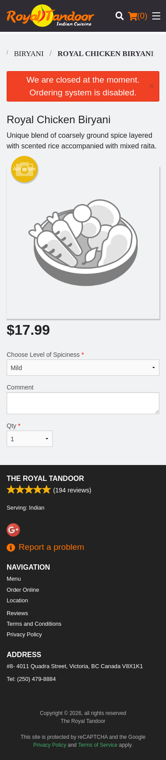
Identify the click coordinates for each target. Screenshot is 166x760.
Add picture (24, 169)
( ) (137, 16)
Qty (30, 434)
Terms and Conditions (34, 623)
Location (17, 600)
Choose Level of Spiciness (83, 363)
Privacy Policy (24, 634)
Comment (83, 399)
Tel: (31, 679)
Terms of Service (97, 745)
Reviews (17, 613)
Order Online (23, 589)
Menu (14, 578)
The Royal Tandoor (45, 478)
